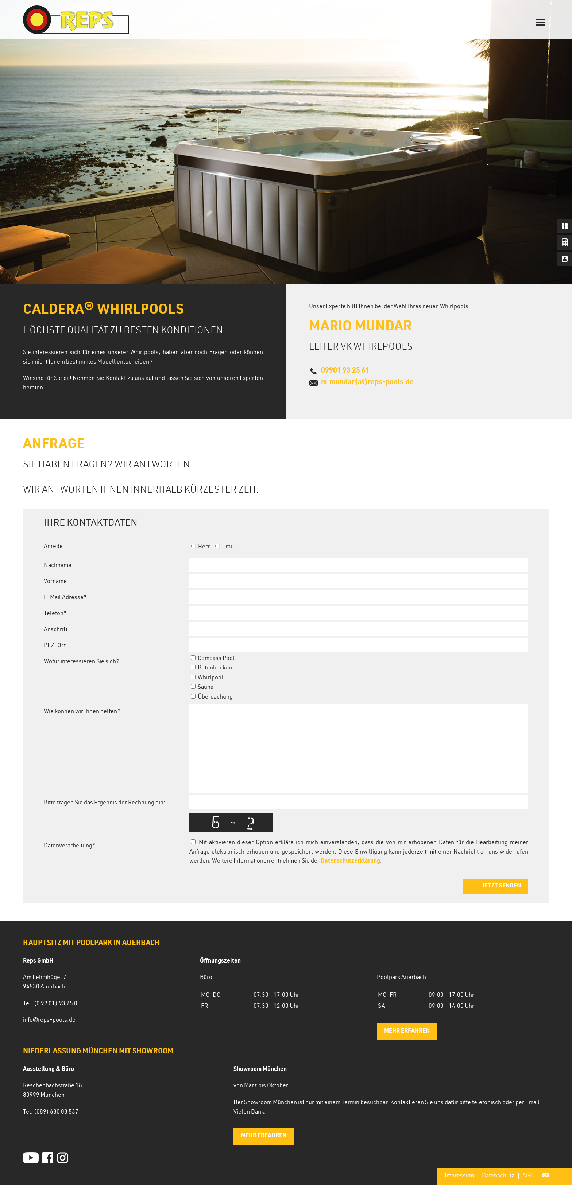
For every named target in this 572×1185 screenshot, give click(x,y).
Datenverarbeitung (70, 846)
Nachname (58, 566)
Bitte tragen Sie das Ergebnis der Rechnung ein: (104, 803)
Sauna (202, 688)
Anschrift (55, 630)
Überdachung (212, 697)
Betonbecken (211, 668)
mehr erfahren (407, 1031)
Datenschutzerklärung (350, 862)
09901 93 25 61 (345, 371)
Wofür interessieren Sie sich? (81, 662)
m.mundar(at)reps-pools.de (367, 382)
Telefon (55, 614)
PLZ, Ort (55, 646)
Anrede (53, 547)
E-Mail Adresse (65, 598)
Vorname (55, 582)
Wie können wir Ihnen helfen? (82, 712)
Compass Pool (213, 659)
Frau (224, 547)
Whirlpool (207, 678)
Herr (200, 547)
